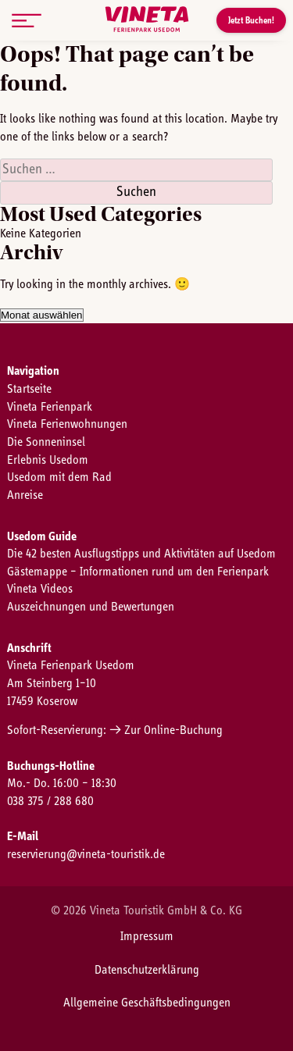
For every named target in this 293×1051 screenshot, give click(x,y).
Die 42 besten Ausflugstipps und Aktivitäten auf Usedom (141, 553)
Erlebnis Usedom (47, 460)
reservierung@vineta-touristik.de (86, 854)
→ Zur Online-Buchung (166, 730)
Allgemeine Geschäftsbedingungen (146, 1002)
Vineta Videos (40, 589)
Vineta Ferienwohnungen (67, 424)
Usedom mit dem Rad (59, 477)
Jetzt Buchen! (251, 20)
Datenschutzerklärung (147, 970)
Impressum (146, 936)
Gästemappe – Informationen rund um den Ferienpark (138, 571)
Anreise (25, 495)
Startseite (29, 389)
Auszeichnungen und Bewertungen (90, 606)
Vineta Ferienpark (49, 407)
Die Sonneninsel (46, 442)
